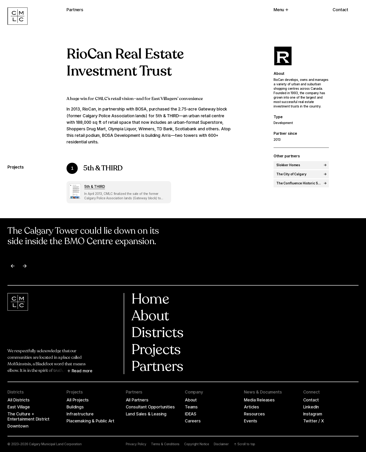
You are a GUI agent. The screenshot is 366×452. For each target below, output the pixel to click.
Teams (191, 406)
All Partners (137, 399)
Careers (193, 420)
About (150, 317)
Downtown (17, 426)
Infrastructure (80, 413)
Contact (340, 9)
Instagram (312, 413)
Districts (157, 334)
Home (150, 300)
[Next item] (25, 266)
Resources (254, 413)
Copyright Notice (196, 444)
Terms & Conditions (165, 444)
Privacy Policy (136, 444)
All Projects (78, 399)
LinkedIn (311, 406)
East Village (18, 406)
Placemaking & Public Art (90, 420)
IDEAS (190, 413)
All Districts (18, 399)
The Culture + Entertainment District (28, 416)
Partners (157, 367)
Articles (251, 406)
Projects (156, 351)
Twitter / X (313, 420)
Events (250, 420)
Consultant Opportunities (150, 406)
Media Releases (259, 399)
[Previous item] (12, 266)
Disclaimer (221, 444)
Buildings (75, 406)
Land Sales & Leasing (146, 413)
